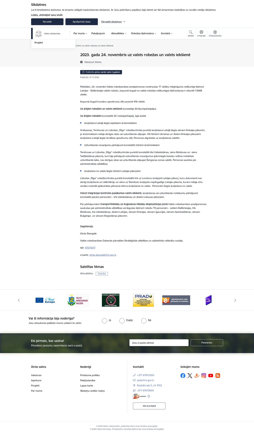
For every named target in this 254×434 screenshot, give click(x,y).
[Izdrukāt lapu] (215, 53)
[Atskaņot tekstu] (93, 62)
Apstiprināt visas (81, 21)
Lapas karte (86, 385)
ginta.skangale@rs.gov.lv (102, 254)
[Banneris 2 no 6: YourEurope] (78, 299)
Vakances (36, 375)
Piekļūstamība (87, 380)
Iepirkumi (36, 380)
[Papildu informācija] (149, 396)
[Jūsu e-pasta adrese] (159, 342)
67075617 (90, 247)
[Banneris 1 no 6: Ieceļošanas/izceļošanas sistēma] (44, 299)
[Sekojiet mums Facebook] (182, 375)
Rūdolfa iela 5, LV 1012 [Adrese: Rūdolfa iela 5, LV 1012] (149, 385)
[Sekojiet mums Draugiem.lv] (196, 376)
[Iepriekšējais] (19, 300)
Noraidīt (47, 21)
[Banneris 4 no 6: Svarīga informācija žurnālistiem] (143, 299)
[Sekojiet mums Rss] (217, 375)
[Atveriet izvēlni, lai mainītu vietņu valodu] (201, 34)
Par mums (36, 390)
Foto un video (42, 66)
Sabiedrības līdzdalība (46, 71)
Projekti (39, 77)
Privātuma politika (90, 375)
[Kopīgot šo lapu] (215, 62)
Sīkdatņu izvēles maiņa (92, 390)
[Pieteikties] (207, 342)
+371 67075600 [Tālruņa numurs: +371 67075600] (145, 390)
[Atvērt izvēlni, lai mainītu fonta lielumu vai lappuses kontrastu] (215, 34)
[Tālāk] (235, 300)
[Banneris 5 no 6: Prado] (176, 299)
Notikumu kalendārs (46, 55)
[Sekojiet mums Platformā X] (189, 375)
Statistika (102, 273)
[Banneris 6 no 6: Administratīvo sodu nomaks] (209, 299)
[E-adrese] (139, 396)
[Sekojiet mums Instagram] (203, 375)
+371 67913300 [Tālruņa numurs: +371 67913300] (145, 375)
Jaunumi (39, 60)
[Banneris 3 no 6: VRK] (111, 299)
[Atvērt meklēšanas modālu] (191, 34)
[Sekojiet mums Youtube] (210, 375)
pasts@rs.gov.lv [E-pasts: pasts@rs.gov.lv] (145, 380)
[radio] (106, 320)
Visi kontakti (149, 405)
